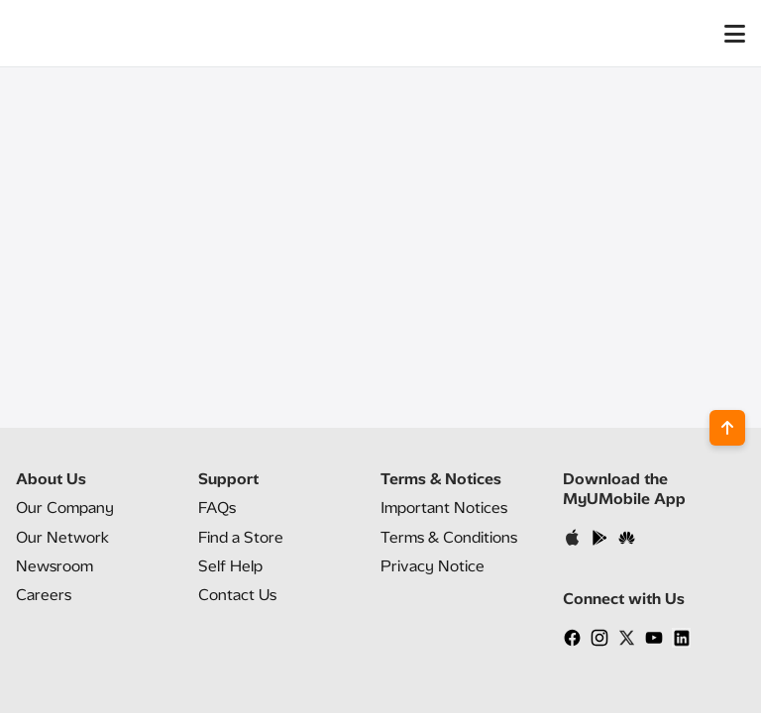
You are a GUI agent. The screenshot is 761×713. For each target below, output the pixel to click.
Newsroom (54, 566)
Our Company (65, 507)
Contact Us (237, 594)
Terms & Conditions (448, 537)
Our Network (62, 537)
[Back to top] (727, 428)
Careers (43, 594)
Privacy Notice (432, 566)
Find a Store (240, 537)
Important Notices (443, 507)
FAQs (217, 507)
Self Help (230, 566)
